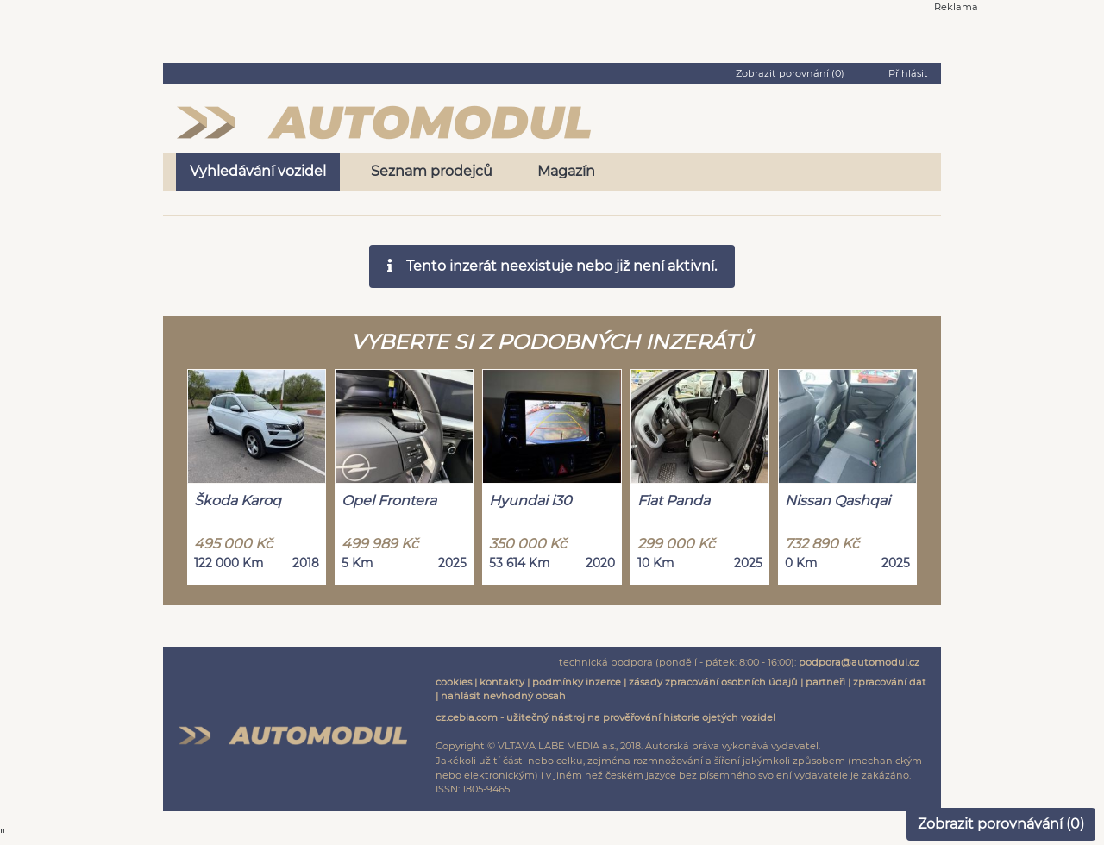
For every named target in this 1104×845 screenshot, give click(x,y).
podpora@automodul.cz (859, 662)
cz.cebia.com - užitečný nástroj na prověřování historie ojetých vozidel (605, 717)
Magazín (566, 171)
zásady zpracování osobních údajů (713, 682)
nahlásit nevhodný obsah (503, 696)
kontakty (502, 682)
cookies (454, 682)
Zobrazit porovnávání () (1001, 824)
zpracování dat (889, 682)
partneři (825, 682)
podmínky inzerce (576, 682)
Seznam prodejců (431, 171)
